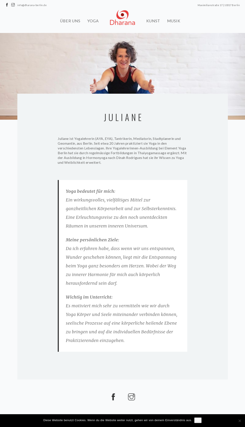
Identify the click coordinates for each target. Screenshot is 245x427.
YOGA (93, 20)
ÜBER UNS (70, 20)
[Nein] (239, 421)
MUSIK (173, 20)
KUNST (153, 20)
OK (198, 420)
